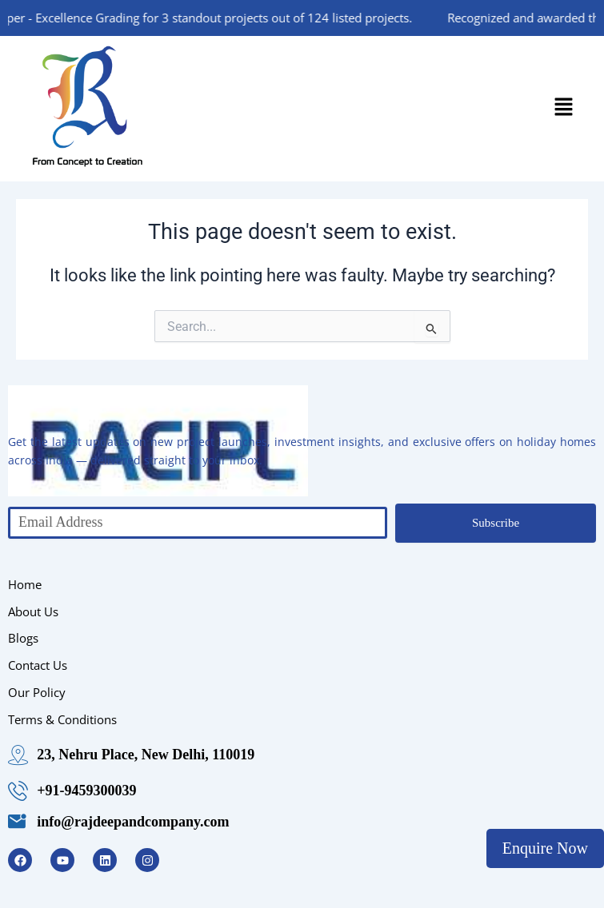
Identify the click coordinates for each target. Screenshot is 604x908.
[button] (564, 108)
